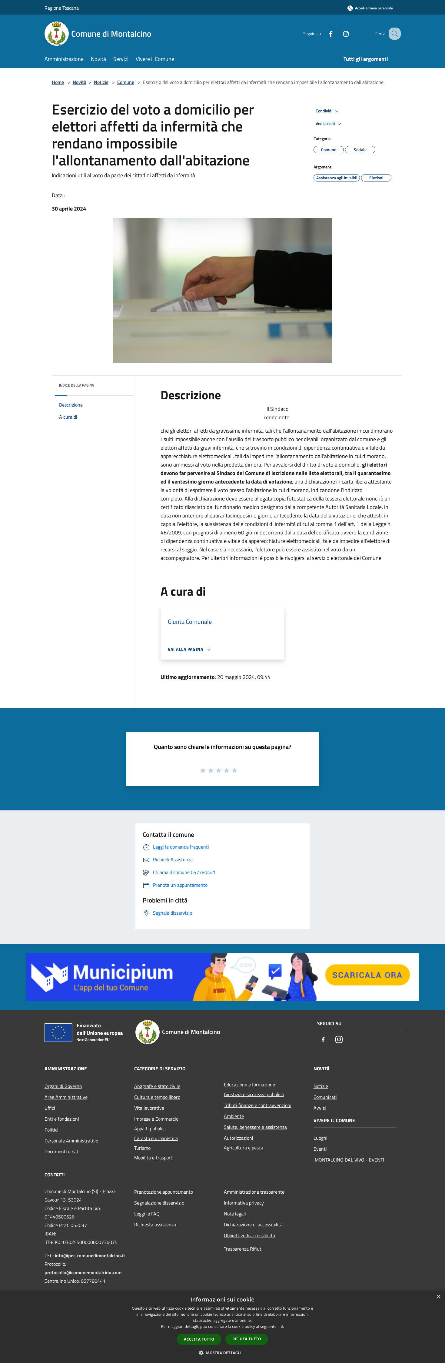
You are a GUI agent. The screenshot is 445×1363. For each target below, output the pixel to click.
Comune (125, 82)
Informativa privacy (244, 1202)
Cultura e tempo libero (157, 1097)
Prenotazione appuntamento (163, 1191)
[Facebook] (324, 33)
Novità (79, 82)
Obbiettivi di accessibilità (249, 1235)
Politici (51, 1129)
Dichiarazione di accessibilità (253, 1224)
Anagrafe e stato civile (157, 1086)
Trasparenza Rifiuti (243, 1248)
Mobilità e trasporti (154, 1157)
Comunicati (325, 1097)
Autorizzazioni (238, 1138)
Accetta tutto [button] (199, 1339)
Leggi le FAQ (147, 1213)
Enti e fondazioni (62, 1118)
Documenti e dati (62, 1151)
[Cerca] (393, 33)
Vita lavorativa (149, 1108)
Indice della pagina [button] (76, 385)
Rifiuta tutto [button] (246, 1338)
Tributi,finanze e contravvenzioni (257, 1105)
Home (58, 82)
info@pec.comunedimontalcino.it (90, 1255)
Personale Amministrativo (71, 1140)
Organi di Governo (63, 1086)
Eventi (320, 1148)
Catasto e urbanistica (156, 1138)
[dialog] (222, 1327)
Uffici (50, 1108)
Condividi (328, 111)
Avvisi (320, 1108)
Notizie (101, 82)
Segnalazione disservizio (159, 1202)
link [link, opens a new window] (280, 1326)
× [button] (438, 1297)
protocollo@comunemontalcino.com (83, 1272)
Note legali (235, 1213)
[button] (223, 1353)
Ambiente (234, 1116)
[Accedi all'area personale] (370, 8)
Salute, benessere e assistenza (255, 1127)
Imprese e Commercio (156, 1118)
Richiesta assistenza (155, 1224)
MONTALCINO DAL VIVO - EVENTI (349, 1159)
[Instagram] (340, 33)
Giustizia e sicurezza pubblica (254, 1094)
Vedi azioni (329, 124)
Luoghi (320, 1138)
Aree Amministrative (66, 1097)
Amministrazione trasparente (254, 1191)
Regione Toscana (62, 8)
